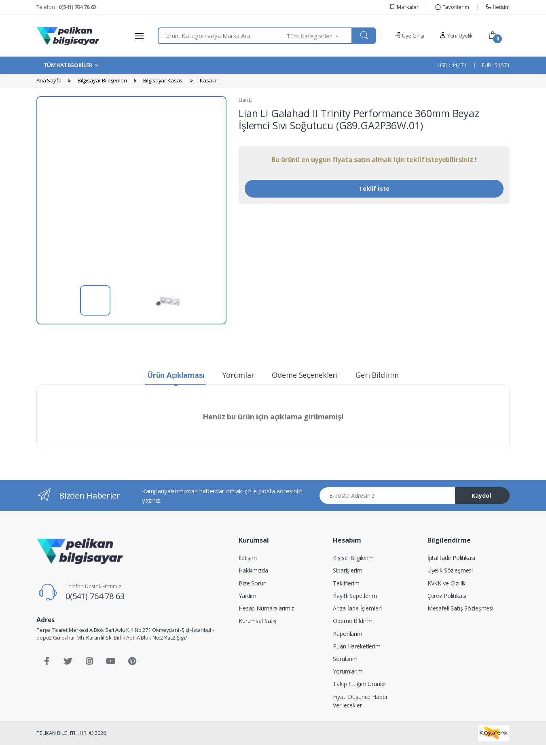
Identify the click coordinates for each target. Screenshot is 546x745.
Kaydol (481, 495)
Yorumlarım (348, 671)
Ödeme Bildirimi (353, 621)
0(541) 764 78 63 (95, 596)
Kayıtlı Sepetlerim (355, 596)
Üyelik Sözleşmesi (450, 570)
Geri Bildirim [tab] (377, 375)
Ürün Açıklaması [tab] (176, 375)
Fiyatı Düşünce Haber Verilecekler (360, 701)
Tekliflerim (346, 583)
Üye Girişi (409, 35)
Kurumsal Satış (258, 621)
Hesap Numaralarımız (266, 608)
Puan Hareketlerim (357, 646)
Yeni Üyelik (456, 35)
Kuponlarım (347, 634)
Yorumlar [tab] (238, 375)
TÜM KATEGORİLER (68, 65)
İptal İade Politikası (451, 558)
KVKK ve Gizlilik (446, 583)
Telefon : (66, 7)
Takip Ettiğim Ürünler (359, 684)
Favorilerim (452, 7)
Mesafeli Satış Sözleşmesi (460, 608)
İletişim (497, 7)
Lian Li (245, 100)
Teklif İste (374, 188)
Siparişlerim (347, 570)
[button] (319, 35)
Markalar (404, 7)
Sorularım (345, 659)
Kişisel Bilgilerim (353, 558)
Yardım (247, 596)
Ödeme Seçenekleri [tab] (305, 375)
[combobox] (222, 35)
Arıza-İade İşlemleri (357, 608)
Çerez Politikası (446, 596)
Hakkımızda (253, 570)
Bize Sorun (253, 583)
